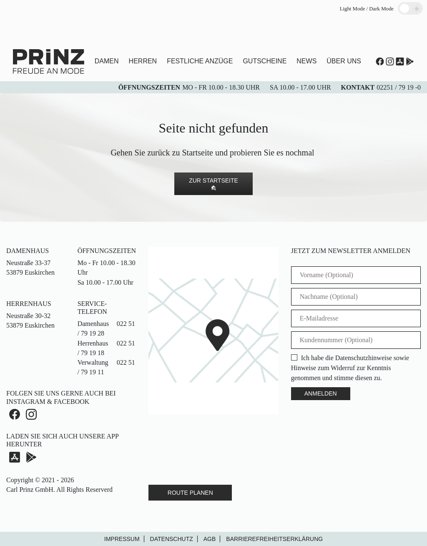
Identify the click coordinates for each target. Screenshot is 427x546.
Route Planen (190, 492)
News (306, 61)
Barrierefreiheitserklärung (274, 539)
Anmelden (320, 393)
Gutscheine (264, 61)
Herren (143, 61)
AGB (209, 539)
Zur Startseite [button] (213, 183)
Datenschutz (171, 539)
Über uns (344, 61)
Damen (107, 61)
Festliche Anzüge (200, 61)
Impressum (122, 539)
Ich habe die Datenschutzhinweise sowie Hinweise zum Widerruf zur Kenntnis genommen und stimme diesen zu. (350, 367)
